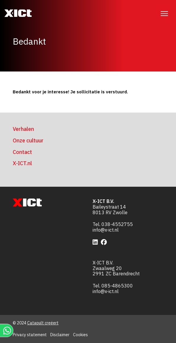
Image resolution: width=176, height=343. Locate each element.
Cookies (80, 334)
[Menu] (164, 13)
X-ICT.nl (22, 163)
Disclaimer (60, 334)
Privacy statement (30, 334)
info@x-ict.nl (106, 230)
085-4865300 (117, 286)
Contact (22, 152)
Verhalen (23, 129)
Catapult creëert (43, 323)
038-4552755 (117, 224)
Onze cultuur (28, 140)
